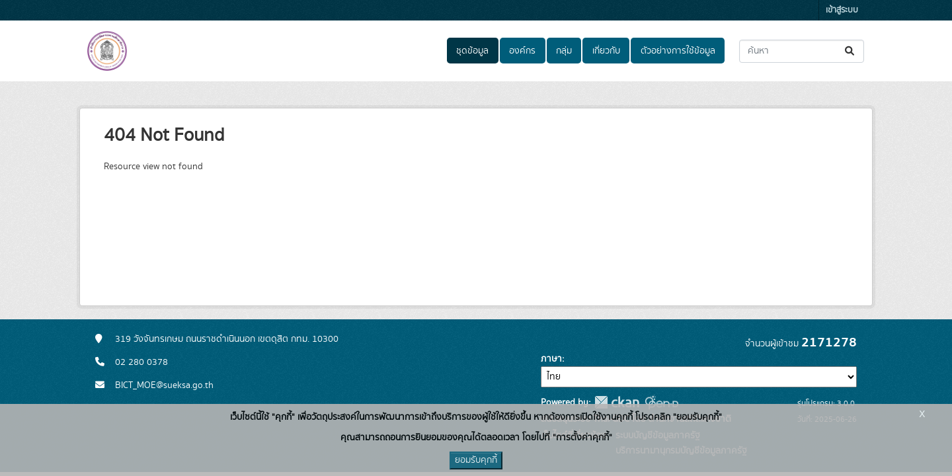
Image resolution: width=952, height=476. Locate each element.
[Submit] (850, 51)
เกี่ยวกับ (606, 51)
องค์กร (522, 51)
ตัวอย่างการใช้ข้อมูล (678, 51)
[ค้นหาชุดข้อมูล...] (801, 51)
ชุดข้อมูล (472, 51)
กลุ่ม (564, 51)
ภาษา (551, 359)
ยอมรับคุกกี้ (476, 460)
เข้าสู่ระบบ (842, 10)
